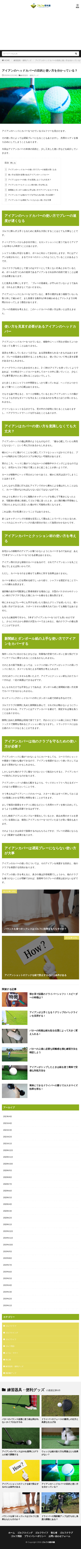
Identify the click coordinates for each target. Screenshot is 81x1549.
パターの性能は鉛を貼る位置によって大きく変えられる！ (53, 1032)
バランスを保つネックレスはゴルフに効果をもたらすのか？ (20, 1517)
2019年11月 (8, 1238)
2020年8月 (7, 1177)
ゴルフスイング (11, 1333)
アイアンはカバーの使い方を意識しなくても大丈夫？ (28, 179)
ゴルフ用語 (9, 1346)
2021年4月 (7, 1123)
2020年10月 (8, 1164)
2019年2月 (7, 1299)
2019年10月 (8, 1245)
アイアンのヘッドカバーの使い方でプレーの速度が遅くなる (30, 169)
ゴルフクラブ (10, 1326)
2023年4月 (7, 1116)
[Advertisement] (40, 31)
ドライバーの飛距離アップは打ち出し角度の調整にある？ (60, 1517)
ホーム (11, 1532)
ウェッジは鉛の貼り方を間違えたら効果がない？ (60, 1453)
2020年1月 (7, 1224)
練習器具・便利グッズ (22, 60)
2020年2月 (7, 1218)
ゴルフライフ (10, 1339)
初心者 (8, 1359)
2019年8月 (7, 1258)
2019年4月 (7, 1285)
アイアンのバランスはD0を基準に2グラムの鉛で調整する (20, 1453)
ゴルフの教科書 (48, 1542)
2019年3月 (7, 1292)
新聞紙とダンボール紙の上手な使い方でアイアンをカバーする (31, 190)
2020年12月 (8, 1150)
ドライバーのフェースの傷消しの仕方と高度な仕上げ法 (60, 1420)
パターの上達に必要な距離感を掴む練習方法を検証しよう (53, 1050)
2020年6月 (7, 1191)
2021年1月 (7, 1143)
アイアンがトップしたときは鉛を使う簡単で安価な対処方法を (53, 1069)
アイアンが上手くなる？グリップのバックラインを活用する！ (53, 1014)
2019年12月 (8, 1231)
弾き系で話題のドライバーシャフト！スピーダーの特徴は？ (53, 995)
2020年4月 (7, 1204)
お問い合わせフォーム (59, 1536)
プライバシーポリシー (35, 1536)
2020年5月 (7, 1197)
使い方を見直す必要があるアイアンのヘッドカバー (27, 174)
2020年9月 (7, 1170)
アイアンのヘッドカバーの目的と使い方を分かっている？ (60, 1485)
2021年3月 (7, 1130)
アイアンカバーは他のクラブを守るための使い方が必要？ (30, 195)
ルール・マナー (11, 1353)
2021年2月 (7, 1137)
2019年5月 (7, 1278)
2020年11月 (8, 1157)
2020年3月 (7, 1211)
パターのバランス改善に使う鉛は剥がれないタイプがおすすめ (20, 1420)
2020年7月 (7, 1184)
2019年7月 (7, 1265)
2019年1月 (7, 1305)
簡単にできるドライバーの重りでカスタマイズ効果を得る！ (53, 1087)
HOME (7, 60)
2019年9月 (7, 1251)
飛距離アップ (10, 1373)
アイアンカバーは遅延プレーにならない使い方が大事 (28, 200)
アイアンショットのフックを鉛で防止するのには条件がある (20, 1485)
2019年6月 (7, 1272)
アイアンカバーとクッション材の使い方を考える (26, 185)
